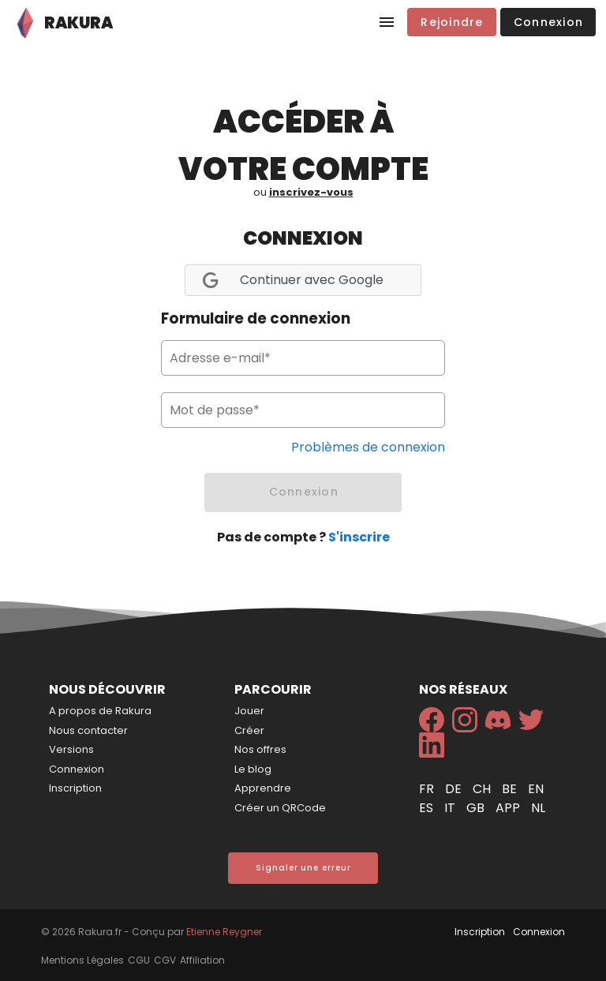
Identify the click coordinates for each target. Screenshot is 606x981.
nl (538, 808)
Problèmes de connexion (368, 447)
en (536, 789)
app (509, 808)
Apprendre (262, 788)
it (451, 808)
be (511, 789)
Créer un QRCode (280, 807)
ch (483, 789)
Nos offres (260, 749)
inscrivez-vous (311, 192)
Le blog (252, 769)
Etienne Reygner (224, 931)
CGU (139, 960)
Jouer (249, 710)
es (427, 808)
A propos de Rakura (100, 710)
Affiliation (202, 960)
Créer (249, 730)
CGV (165, 960)
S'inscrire (359, 537)
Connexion (76, 769)
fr (428, 789)
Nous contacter (88, 730)
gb (477, 808)
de (455, 789)
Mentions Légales (82, 960)
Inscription (75, 788)
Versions (71, 749)
